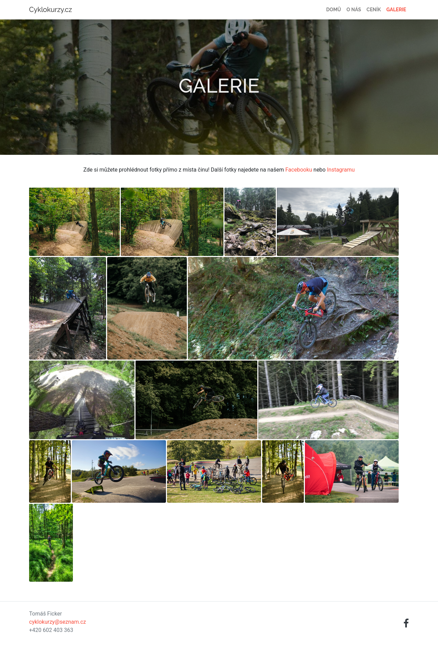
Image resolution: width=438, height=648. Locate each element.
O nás (354, 9)
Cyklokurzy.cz (50, 9)
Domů (333, 9)
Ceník (373, 9)
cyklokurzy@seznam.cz (57, 622)
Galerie (396, 9)
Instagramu (341, 169)
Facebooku (298, 169)
